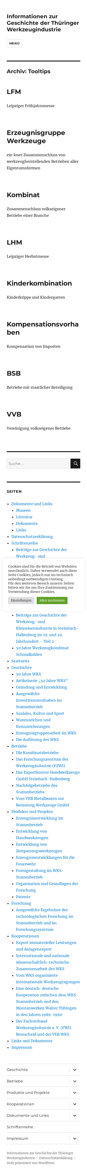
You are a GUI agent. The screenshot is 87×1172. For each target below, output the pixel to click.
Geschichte (21, 667)
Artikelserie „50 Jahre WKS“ (42, 680)
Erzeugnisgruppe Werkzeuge (36, 137)
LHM (14, 242)
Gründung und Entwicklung (41, 687)
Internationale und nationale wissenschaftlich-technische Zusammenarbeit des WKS (43, 962)
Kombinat (23, 195)
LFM (14, 92)
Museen (23, 510)
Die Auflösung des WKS (37, 739)
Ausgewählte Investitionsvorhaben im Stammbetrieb (39, 700)
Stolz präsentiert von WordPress (31, 1163)
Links (21, 530)
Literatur (24, 517)
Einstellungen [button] (21, 600)
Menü (14, 43)
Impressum (21, 1047)
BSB (14, 373)
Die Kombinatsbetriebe (37, 752)
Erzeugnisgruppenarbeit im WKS (46, 733)
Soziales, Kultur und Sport (40, 713)
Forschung (21, 903)
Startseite (20, 661)
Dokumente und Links (31, 503)
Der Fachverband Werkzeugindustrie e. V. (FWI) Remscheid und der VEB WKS (43, 1028)
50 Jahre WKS (28, 674)
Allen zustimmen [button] (52, 600)
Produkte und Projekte (32, 811)
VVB (14, 414)
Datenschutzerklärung (32, 536)
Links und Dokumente (31, 1040)
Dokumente (27, 523)
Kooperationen (25, 936)
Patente (23, 896)
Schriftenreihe (24, 543)
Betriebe (19, 746)
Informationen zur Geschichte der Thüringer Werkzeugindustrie (43, 23)
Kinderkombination (39, 283)
